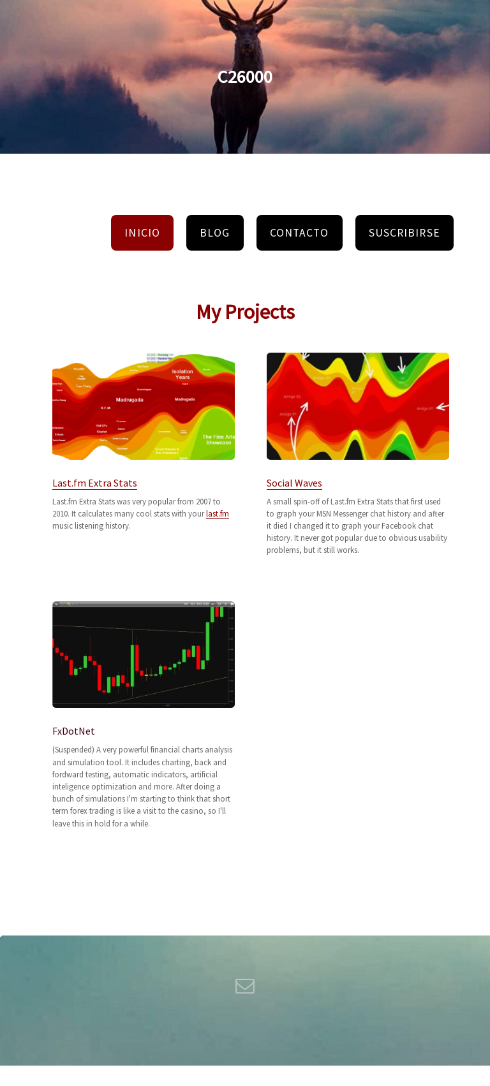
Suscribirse (404, 233)
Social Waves (294, 482)
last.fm (217, 513)
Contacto (299, 233)
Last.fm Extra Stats (94, 482)
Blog (215, 233)
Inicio (142, 233)
